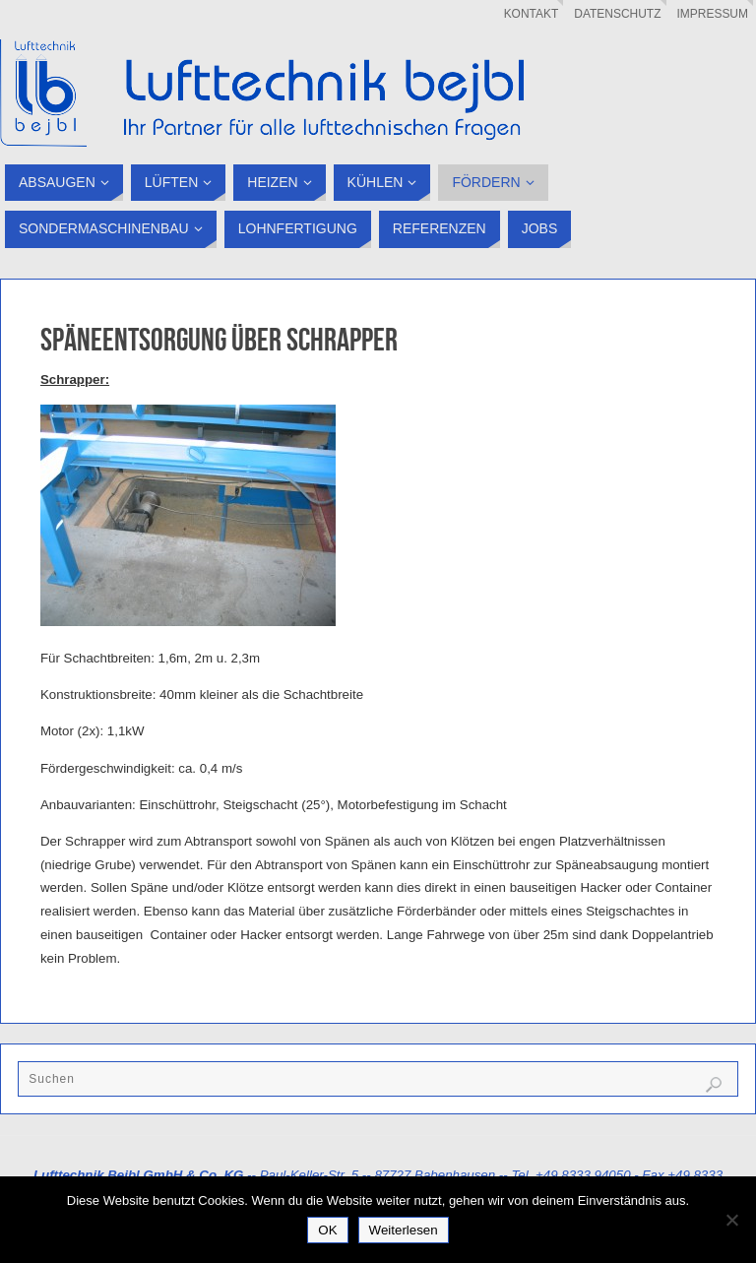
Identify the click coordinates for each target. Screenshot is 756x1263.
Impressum (713, 14)
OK (327, 1230)
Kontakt (531, 14)
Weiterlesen (403, 1230)
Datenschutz (617, 14)
